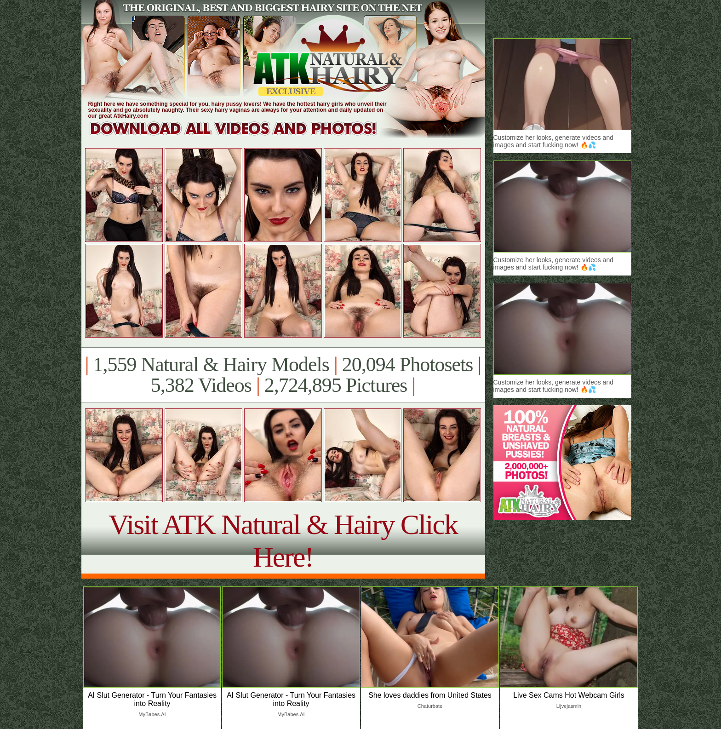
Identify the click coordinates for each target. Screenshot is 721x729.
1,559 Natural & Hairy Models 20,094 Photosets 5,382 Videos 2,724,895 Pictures (283, 375)
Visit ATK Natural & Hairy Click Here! (283, 541)
